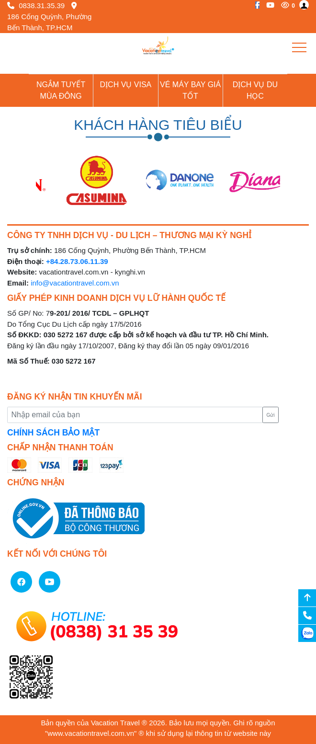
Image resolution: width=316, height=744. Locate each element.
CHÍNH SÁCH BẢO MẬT (53, 432)
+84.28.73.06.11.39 (77, 261)
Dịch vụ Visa (126, 84)
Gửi (271, 415)
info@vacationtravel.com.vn (75, 283)
